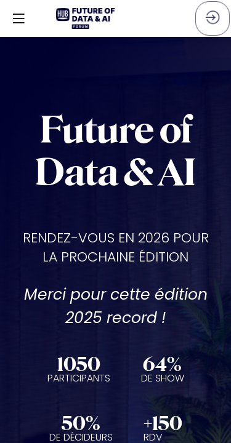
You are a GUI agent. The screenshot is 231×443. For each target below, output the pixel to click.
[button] (18, 18)
